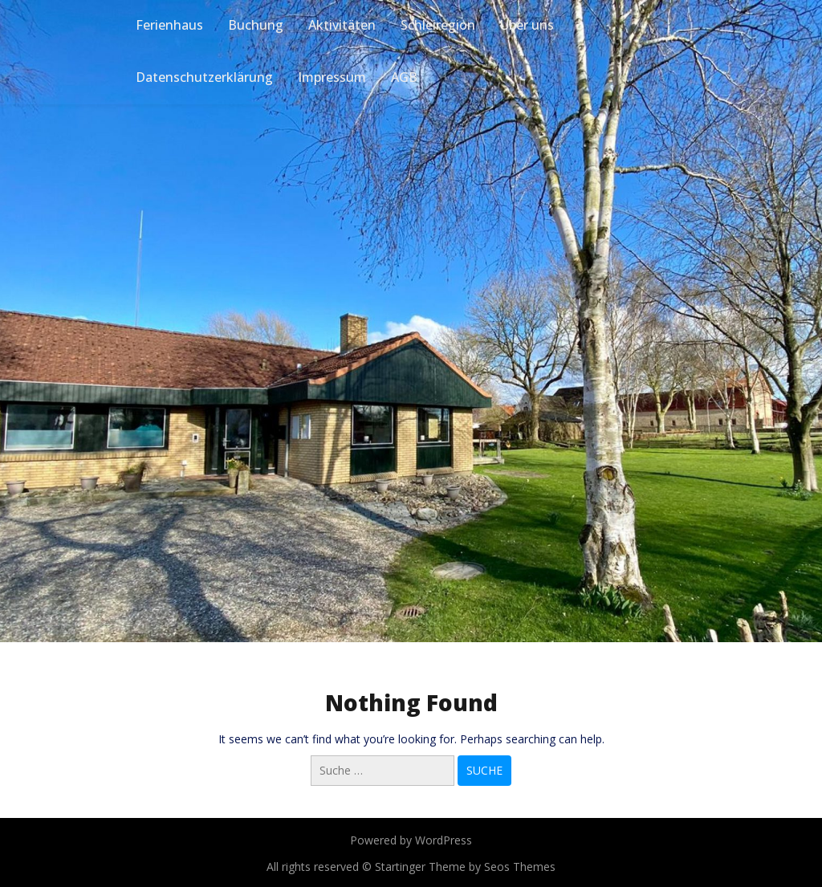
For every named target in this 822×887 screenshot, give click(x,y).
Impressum (332, 77)
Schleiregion (438, 25)
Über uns (527, 25)
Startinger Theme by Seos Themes (465, 866)
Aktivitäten (342, 25)
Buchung (255, 25)
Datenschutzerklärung (204, 77)
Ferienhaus (169, 25)
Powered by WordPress (411, 840)
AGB (404, 77)
